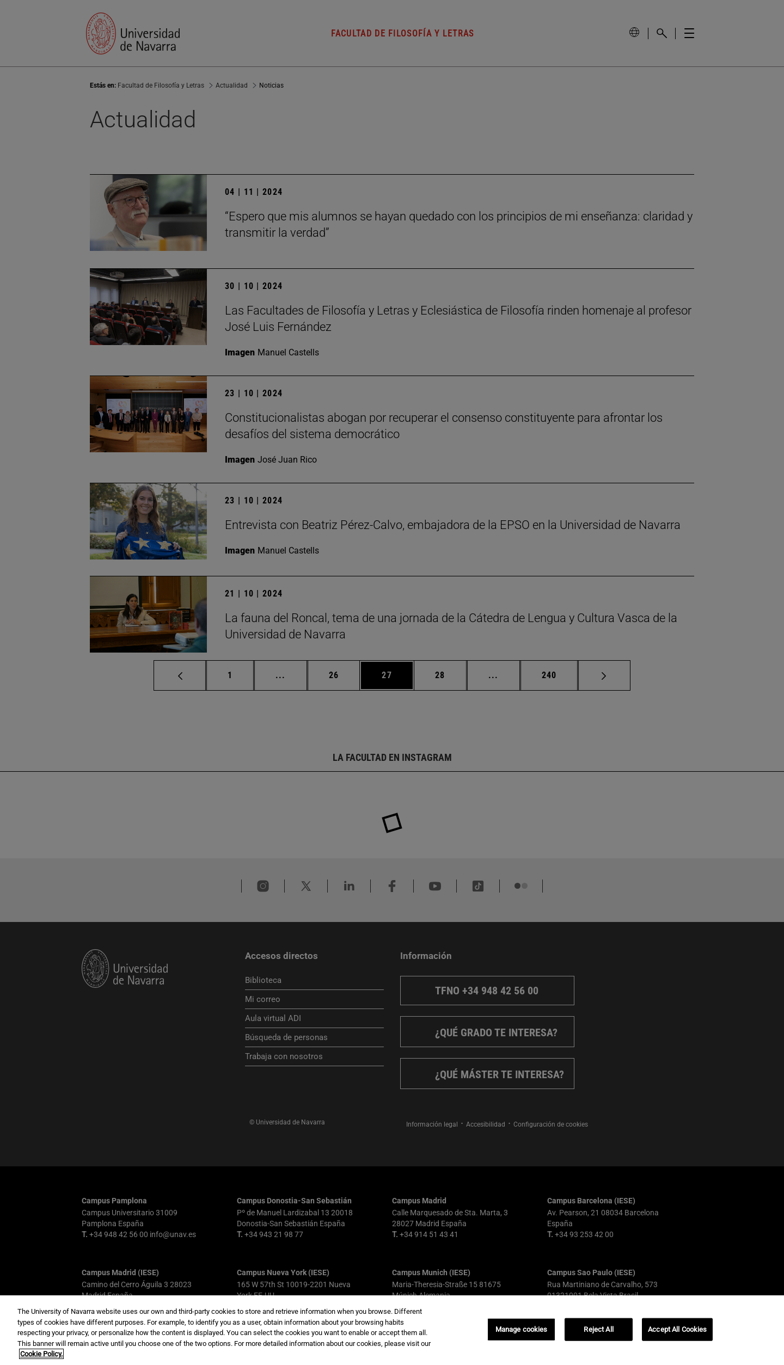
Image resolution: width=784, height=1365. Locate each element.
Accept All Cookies (677, 1329)
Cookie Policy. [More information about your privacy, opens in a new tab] (41, 1354)
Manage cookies (521, 1329)
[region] (392, 1330)
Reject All (598, 1329)
